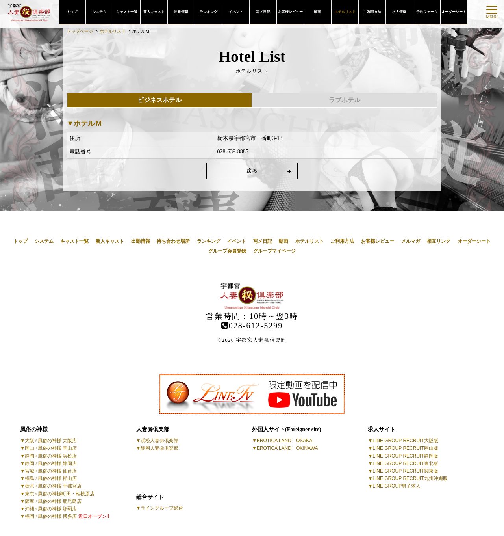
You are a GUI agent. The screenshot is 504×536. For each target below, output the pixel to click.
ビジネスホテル (159, 100)
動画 (317, 12)
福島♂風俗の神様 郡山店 (51, 478)
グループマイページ (274, 251)
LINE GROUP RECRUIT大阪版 (405, 440)
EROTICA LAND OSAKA (284, 440)
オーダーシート (453, 12)
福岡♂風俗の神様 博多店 (67, 516)
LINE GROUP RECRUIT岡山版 (405, 448)
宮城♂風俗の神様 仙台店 (51, 471)
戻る (252, 171)
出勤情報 (181, 12)
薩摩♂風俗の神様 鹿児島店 (53, 501)
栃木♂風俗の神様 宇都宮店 (53, 486)
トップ (72, 12)
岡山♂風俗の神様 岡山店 (51, 448)
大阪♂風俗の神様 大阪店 (51, 440)
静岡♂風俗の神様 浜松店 (51, 456)
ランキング (208, 12)
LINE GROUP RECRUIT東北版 (405, 463)
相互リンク (438, 241)
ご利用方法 (372, 12)
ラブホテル (344, 100)
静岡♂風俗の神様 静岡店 (51, 463)
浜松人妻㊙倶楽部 (159, 440)
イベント (236, 12)
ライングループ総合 (162, 508)
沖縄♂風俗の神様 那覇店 (51, 509)
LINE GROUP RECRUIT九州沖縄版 (409, 478)
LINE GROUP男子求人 (396, 486)
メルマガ (410, 241)
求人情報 (399, 12)
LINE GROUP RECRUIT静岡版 (405, 456)
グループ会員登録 (227, 251)
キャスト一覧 (126, 12)
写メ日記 (263, 12)
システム (99, 12)
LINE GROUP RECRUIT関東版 (405, 471)
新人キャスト (154, 12)
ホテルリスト (345, 12)
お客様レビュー (290, 12)
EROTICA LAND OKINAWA (287, 448)
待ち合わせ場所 (173, 241)
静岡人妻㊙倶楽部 (159, 448)
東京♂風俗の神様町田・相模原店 (59, 494)
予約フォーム (426, 12)
